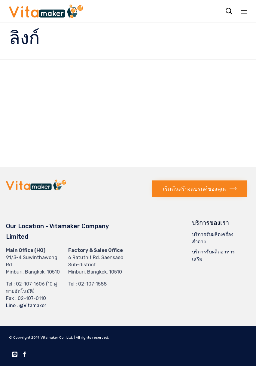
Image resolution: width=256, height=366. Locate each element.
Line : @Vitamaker (26, 305)
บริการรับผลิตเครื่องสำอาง (212, 237)
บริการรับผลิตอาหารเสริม (213, 255)
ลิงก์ (24, 38)
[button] (199, 188)
